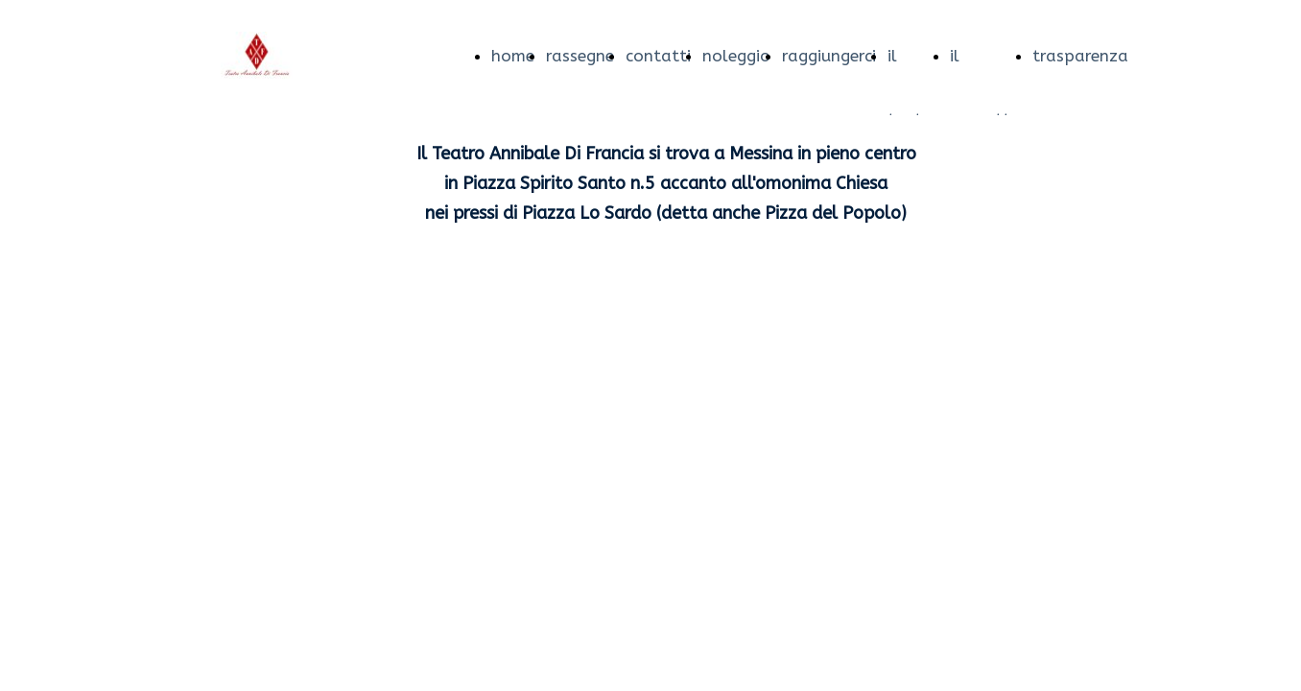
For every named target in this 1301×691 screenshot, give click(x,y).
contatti (658, 55)
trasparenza (1080, 55)
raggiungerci (829, 55)
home (512, 55)
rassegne (580, 55)
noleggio (736, 55)
